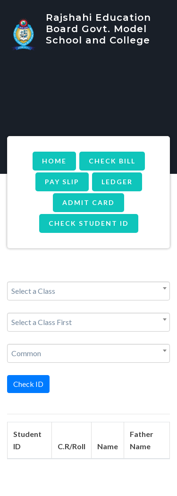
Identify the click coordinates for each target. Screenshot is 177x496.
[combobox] (88, 291)
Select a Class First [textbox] (41, 321)
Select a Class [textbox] (33, 290)
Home (54, 161)
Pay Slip (62, 182)
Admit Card (88, 202)
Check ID (28, 383)
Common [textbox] (26, 353)
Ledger (117, 182)
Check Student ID (89, 223)
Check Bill (112, 161)
